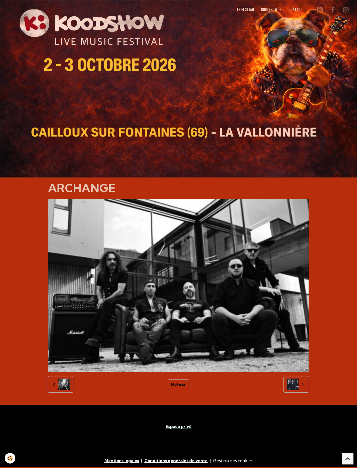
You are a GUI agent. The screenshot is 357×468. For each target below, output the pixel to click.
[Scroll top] (347, 458)
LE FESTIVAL (246, 9)
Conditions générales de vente (176, 460)
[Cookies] (10, 458)
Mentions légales (121, 460)
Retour (178, 384)
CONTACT (295, 9)
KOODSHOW (269, 9)
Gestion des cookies (233, 460)
